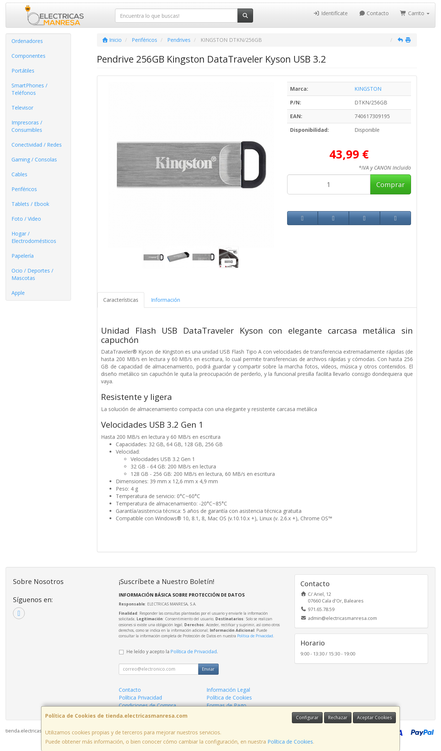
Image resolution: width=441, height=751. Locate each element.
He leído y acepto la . (172, 651)
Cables (19, 174)
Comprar (390, 184)
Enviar (208, 669)
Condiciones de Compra (147, 705)
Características (120, 299)
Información (165, 299)
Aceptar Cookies (374, 717)
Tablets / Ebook (30, 203)
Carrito (415, 13)
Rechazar (337, 717)
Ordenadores (27, 40)
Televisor (22, 107)
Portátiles (22, 70)
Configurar (307, 717)
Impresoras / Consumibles (26, 126)
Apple (18, 292)
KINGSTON (367, 88)
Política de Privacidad (255, 635)
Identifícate (330, 13)
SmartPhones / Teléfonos (29, 89)
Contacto (374, 13)
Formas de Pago (226, 705)
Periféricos (24, 189)
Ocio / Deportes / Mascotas (32, 274)
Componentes (28, 55)
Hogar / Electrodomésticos (33, 237)
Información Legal (228, 689)
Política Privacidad (140, 697)
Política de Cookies (290, 741)
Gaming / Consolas (34, 159)
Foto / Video (26, 218)
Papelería (22, 255)
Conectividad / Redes (36, 144)
